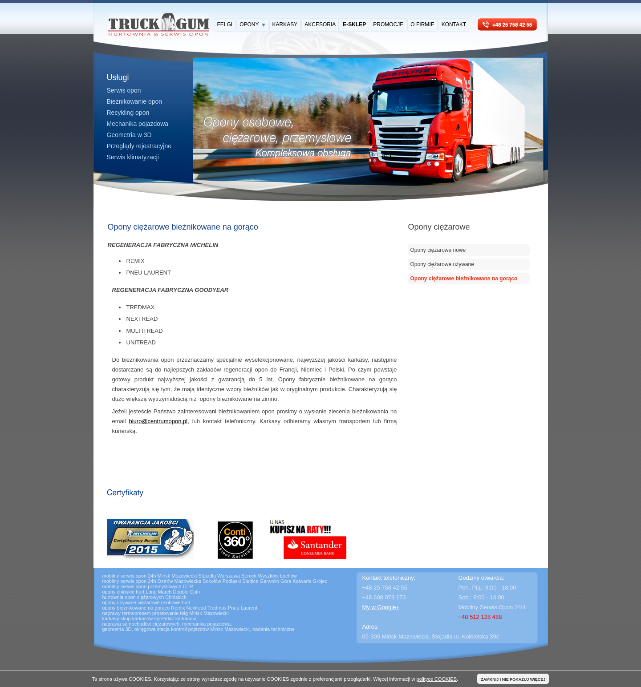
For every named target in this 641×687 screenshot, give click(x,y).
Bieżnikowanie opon (134, 101)
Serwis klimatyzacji (133, 157)
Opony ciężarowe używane (442, 264)
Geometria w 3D (129, 134)
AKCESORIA (320, 24)
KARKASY (285, 24)
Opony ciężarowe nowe (438, 250)
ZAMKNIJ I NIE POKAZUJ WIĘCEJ (513, 679)
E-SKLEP (354, 24)
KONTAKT (454, 24)
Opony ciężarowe (439, 226)
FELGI (225, 24)
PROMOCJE (388, 24)
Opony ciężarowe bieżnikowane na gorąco (464, 278)
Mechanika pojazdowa (138, 123)
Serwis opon (124, 90)
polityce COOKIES (437, 679)
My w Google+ (380, 607)
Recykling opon (128, 112)
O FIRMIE (422, 24)
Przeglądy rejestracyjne (139, 146)
